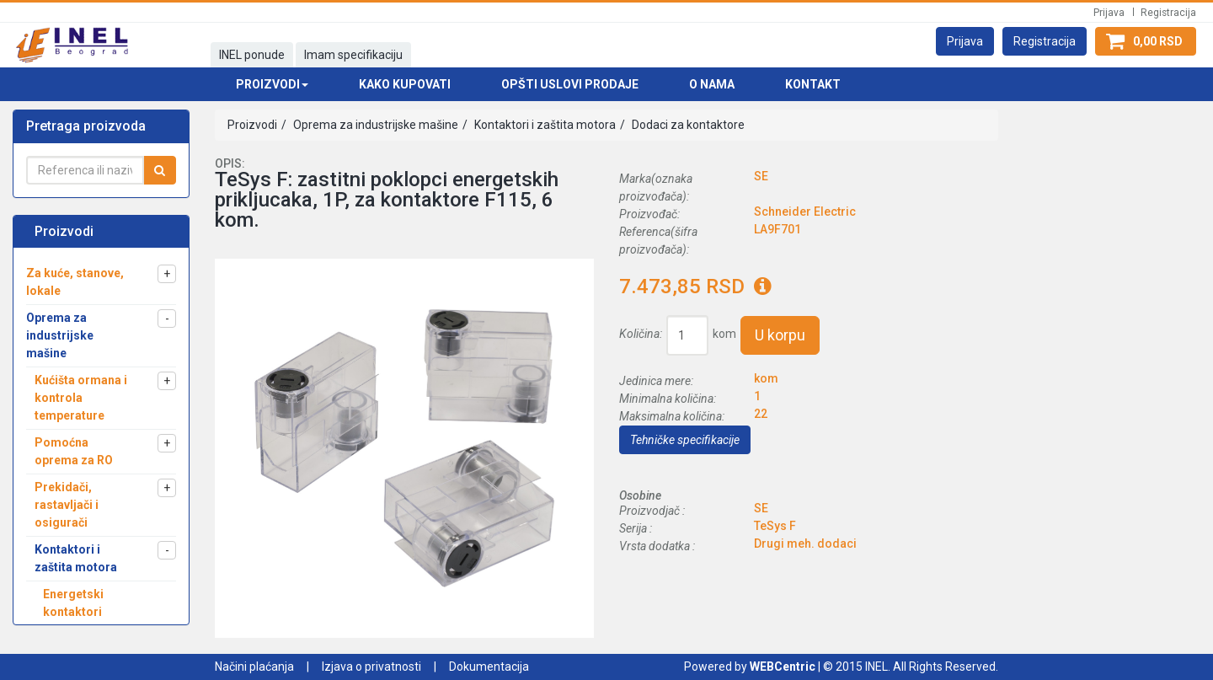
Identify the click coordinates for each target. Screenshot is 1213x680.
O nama (712, 84)
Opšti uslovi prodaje (570, 84)
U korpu (780, 335)
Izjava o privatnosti (371, 666)
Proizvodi (252, 124)
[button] (965, 41)
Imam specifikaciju (353, 55)
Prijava (1109, 13)
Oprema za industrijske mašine (374, 124)
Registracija (1168, 13)
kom (724, 333)
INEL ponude (252, 55)
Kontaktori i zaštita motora (544, 124)
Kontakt (813, 84)
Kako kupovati (405, 84)
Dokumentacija (489, 666)
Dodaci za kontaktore (687, 124)
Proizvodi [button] (272, 84)
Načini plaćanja (254, 666)
